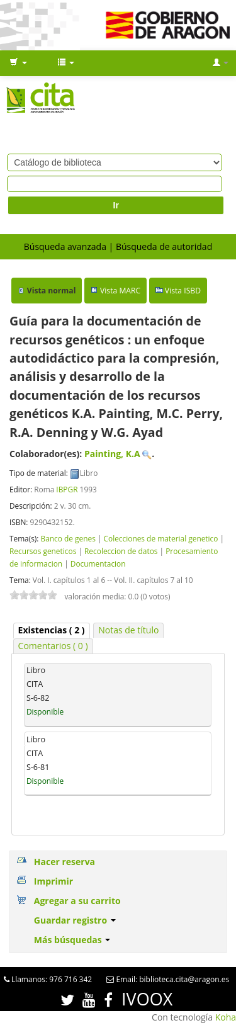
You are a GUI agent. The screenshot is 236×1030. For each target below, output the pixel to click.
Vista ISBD (183, 290)
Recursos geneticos (42, 551)
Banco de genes (67, 538)
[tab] (51, 630)
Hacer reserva (64, 862)
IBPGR (66, 489)
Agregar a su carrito (77, 901)
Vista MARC (120, 290)
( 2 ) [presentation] (51, 630)
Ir (116, 205)
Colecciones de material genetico (161, 538)
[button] (18, 63)
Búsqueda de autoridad (164, 246)
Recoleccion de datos (120, 551)
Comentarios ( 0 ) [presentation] (53, 646)
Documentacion (98, 563)
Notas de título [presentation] (128, 630)
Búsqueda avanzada (65, 246)
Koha (225, 1017)
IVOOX (146, 998)
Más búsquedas (72, 940)
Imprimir (53, 881)
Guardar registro (75, 920)
